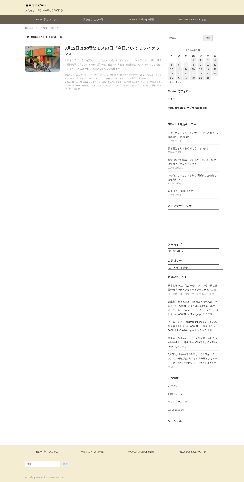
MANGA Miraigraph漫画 (141, 19)
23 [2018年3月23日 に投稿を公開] (200, 73)
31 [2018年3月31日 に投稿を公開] (208, 78)
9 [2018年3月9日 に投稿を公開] (200, 64)
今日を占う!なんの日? (93, 19)
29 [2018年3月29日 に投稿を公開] (193, 78)
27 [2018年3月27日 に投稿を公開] (178, 78)
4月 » (178, 82)
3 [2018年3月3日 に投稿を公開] (208, 60)
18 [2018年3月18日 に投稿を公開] (215, 69)
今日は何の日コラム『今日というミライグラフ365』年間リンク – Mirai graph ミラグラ (193, 362)
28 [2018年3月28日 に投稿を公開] (186, 78)
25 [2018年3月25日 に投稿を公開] (215, 73)
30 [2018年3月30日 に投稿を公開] (200, 78)
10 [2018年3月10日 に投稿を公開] (208, 64)
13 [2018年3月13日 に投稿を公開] (178, 69)
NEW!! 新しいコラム (47, 19)
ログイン (173, 386)
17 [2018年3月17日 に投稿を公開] (208, 69)
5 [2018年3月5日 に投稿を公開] (171, 64)
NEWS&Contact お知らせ (192, 19)
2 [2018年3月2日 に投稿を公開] (200, 60)
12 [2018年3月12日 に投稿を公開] (171, 69)
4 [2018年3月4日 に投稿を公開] (215, 60)
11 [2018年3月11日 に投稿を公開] (215, 64)
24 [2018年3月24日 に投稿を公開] (208, 73)
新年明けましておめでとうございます (188, 148)
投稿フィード (175, 394)
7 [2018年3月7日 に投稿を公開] (186, 64)
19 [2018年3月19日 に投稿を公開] (171, 73)
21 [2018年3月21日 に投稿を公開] (186, 73)
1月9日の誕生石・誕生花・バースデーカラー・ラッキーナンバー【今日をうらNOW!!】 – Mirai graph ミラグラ (193, 310)
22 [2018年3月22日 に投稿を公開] (193, 73)
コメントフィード (177, 402)
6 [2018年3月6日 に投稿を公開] (178, 64)
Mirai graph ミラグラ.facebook (187, 107)
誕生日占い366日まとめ (181, 191)
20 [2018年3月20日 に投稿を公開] (178, 73)
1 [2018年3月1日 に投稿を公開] (193, 60)
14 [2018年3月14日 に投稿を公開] (186, 69)
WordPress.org (176, 410)
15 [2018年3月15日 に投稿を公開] (193, 69)
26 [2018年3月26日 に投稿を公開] (171, 78)
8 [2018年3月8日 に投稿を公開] (193, 64)
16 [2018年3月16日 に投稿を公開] (200, 69)
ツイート (173, 98)
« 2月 (171, 82)
